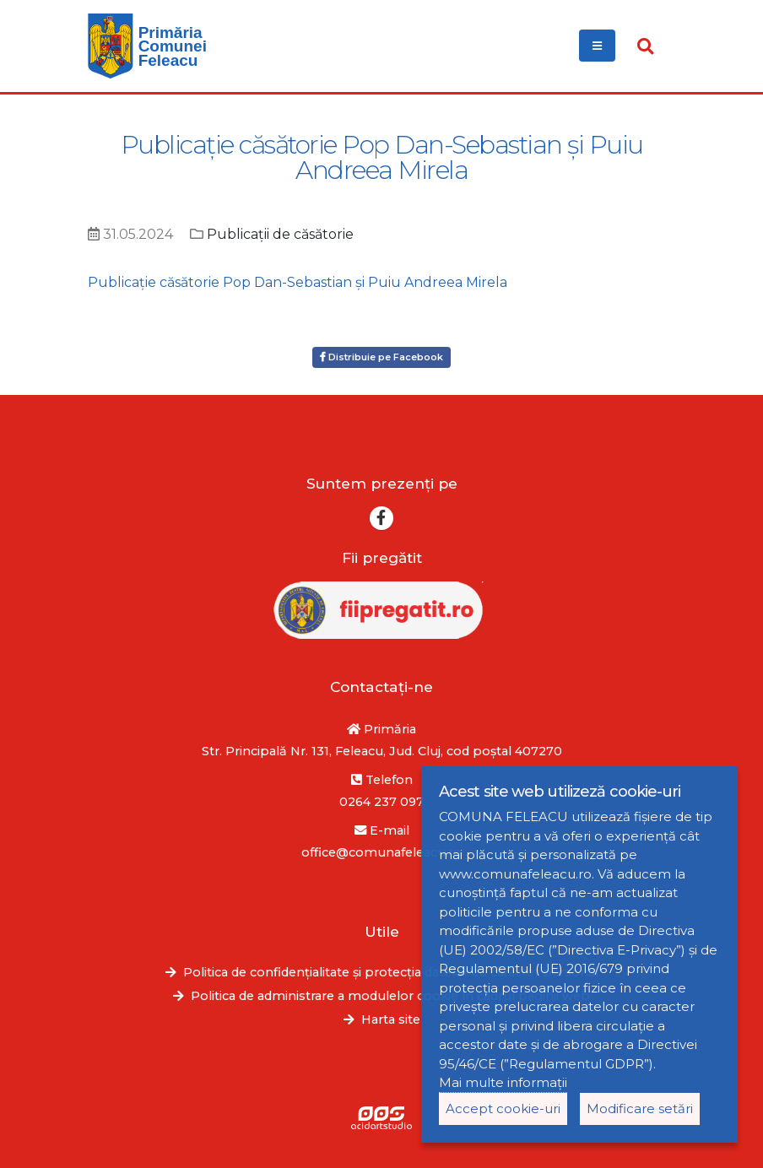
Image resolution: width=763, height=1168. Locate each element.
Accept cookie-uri (503, 1108)
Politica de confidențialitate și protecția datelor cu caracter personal (390, 972)
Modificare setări (640, 1108)
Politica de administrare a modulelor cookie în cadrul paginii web (390, 995)
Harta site (390, 1019)
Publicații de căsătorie (280, 234)
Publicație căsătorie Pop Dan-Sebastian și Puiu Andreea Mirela (297, 282)
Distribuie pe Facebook (381, 357)
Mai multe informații (503, 1082)
